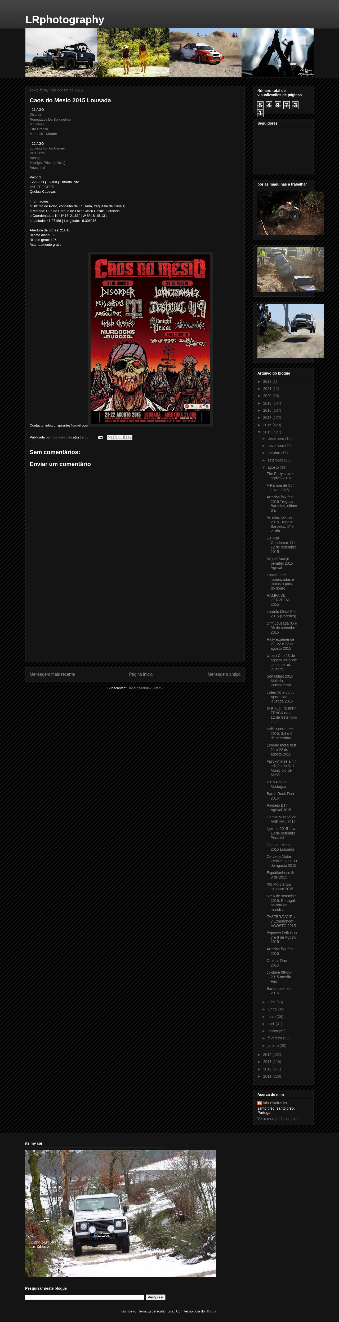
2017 (268, 417)
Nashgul (36, 158)
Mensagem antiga (224, 674)
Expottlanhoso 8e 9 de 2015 (281, 875)
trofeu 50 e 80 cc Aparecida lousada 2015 (280, 697)
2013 (268, 1062)
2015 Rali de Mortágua (277, 784)
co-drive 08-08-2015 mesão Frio (279, 976)
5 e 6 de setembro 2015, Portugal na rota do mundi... (282, 902)
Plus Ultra (37, 153)
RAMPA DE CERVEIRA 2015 (278, 600)
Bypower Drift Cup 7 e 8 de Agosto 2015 (282, 937)
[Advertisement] (135, 624)
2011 (268, 1076)
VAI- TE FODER (42, 187)
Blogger (211, 1311)
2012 (268, 1069)
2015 (268, 432)
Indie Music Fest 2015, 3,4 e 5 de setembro (280, 733)
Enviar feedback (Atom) (145, 688)
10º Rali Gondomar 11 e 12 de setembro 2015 (281, 545)
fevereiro (275, 1038)
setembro (275, 460)
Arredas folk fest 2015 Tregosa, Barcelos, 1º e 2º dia (281, 524)
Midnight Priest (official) (47, 163)
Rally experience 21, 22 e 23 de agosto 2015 (281, 644)
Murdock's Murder (43, 134)
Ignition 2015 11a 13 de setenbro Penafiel (281, 833)
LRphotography (64, 19)
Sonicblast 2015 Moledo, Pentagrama (280, 680)
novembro (276, 445)
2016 (268, 425)
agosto (273, 467)
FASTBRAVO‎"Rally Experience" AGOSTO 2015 (281, 921)
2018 (268, 410)
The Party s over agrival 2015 (280, 476)
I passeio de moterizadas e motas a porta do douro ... (280, 581)
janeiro (273, 1045)
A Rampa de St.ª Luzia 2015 (280, 487)
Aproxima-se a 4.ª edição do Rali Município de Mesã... (281, 768)
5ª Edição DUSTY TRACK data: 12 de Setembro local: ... (282, 715)
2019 (268, 403)
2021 (268, 389)
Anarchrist (37, 167)
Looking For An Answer (47, 148)
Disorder (36, 114)
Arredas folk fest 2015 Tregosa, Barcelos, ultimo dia (282, 503)
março (273, 1031)
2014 (268, 1054)
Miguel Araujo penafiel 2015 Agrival (280, 563)
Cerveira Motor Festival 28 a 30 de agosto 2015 (282, 861)
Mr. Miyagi (37, 124)
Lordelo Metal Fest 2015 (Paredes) (282, 613)
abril (271, 1024)
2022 (268, 381)
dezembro (276, 438)
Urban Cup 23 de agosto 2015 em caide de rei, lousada (282, 662)
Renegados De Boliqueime (50, 119)
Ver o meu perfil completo (278, 1119)
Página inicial (141, 674)
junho (272, 1009)
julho (271, 1002)
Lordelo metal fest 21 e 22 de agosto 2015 (281, 749)
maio (271, 1016)
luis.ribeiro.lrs (275, 1103)
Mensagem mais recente (52, 674)
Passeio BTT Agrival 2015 (279, 807)
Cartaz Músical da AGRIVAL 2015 (281, 819)
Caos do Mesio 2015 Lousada (280, 847)
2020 (268, 396)
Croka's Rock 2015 (278, 963)
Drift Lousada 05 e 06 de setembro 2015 (282, 627)
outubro (274, 453)
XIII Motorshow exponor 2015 (280, 886)
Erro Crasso (39, 129)
